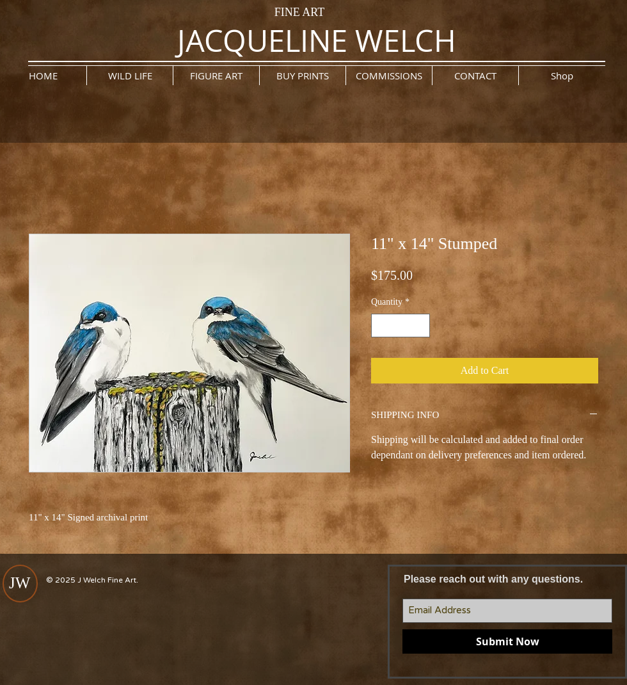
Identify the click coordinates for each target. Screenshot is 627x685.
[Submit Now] (507, 641)
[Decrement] (381, 325)
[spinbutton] (400, 325)
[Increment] (420, 325)
